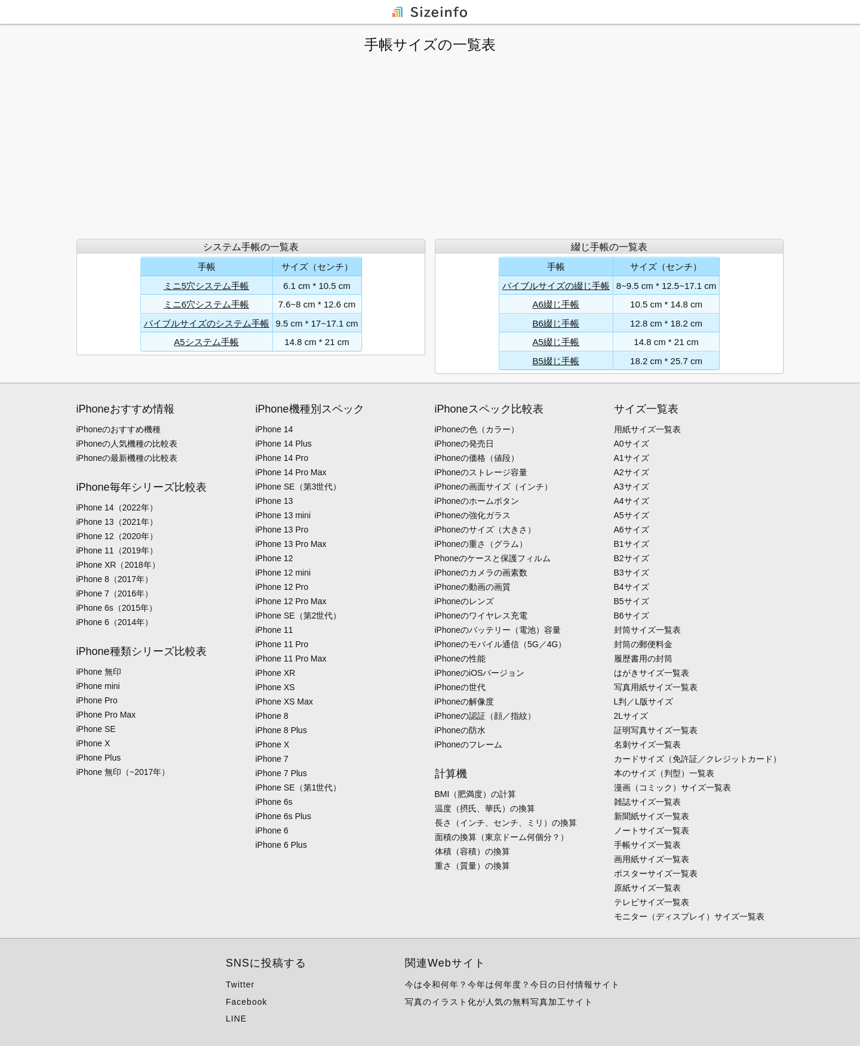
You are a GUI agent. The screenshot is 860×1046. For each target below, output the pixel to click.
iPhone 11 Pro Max (291, 658)
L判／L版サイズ (644, 701)
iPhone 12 (274, 558)
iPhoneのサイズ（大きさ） (485, 529)
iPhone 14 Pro (282, 458)
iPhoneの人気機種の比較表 (127, 443)
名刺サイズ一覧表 (647, 744)
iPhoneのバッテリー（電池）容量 (498, 630)
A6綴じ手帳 (556, 304)
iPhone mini (98, 686)
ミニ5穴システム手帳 (206, 286)
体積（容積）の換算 (472, 851)
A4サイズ (631, 501)
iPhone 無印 (98, 671)
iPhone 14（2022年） (117, 507)
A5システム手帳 (206, 342)
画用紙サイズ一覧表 (651, 859)
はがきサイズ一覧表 (651, 673)
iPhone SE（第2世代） (299, 615)
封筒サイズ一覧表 (647, 630)
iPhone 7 (272, 759)
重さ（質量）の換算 (472, 865)
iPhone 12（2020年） (117, 536)
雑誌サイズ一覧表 (647, 802)
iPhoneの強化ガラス (473, 515)
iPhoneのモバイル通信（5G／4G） (501, 644)
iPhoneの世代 (460, 687)
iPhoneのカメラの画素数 (481, 572)
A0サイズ (631, 443)
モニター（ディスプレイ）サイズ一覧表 (689, 916)
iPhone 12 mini (283, 572)
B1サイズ (631, 544)
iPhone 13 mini (283, 515)
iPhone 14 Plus (284, 443)
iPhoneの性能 (460, 658)
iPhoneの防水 (460, 730)
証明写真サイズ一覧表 (656, 730)
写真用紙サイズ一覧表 (656, 687)
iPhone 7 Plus (281, 773)
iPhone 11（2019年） (117, 550)
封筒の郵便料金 (643, 644)
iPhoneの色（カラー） (477, 429)
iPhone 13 (274, 501)
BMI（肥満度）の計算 (476, 794)
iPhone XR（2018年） (118, 565)
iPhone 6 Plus (281, 845)
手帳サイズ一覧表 (647, 845)
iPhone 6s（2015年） (116, 608)
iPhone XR (276, 673)
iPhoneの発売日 (464, 443)
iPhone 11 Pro (282, 644)
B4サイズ (631, 587)
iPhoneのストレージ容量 (481, 472)
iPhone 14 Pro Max (291, 472)
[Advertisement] (430, 146)
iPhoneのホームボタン (477, 501)
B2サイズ (631, 558)
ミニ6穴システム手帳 (206, 304)
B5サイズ (631, 601)
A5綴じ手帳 (556, 342)
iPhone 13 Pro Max (291, 544)
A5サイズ (631, 515)
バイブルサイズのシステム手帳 (206, 323)
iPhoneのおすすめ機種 (118, 429)
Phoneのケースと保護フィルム (493, 558)
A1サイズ (631, 458)
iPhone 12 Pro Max (291, 601)
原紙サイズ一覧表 (647, 888)
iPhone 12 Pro (282, 587)
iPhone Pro (97, 700)
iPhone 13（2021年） (117, 522)
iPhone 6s (274, 802)
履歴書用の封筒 (643, 658)
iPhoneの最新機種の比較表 (127, 458)
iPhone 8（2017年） (114, 579)
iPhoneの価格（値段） (477, 458)
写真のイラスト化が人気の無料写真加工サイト (499, 1002)
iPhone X (93, 743)
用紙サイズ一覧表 (647, 429)
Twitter (240, 984)
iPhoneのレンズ (464, 601)
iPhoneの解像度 (464, 701)
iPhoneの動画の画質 (473, 587)
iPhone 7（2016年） (114, 593)
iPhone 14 (274, 429)
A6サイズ (631, 529)
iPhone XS (275, 687)
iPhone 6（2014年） (114, 622)
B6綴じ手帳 (556, 323)
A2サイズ (631, 472)
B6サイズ (631, 615)
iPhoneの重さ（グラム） (481, 544)
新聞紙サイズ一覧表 (651, 816)
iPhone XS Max (285, 701)
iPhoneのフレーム (469, 744)
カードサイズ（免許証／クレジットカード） (697, 759)
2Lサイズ (631, 716)
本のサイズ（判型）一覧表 (664, 773)
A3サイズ (631, 486)
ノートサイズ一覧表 (651, 830)
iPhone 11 (274, 630)
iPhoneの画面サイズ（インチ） (494, 486)
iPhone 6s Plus (283, 816)
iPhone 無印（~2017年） (123, 772)
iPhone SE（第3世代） (299, 486)
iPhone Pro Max (106, 714)
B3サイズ (631, 572)
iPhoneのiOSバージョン (480, 673)
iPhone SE (96, 729)
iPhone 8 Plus (281, 730)
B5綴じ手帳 (556, 361)
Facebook (246, 1002)
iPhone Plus (98, 757)
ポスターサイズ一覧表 (656, 873)
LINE (236, 1018)
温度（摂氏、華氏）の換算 (485, 808)
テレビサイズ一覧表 (651, 902)
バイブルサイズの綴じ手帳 (556, 286)
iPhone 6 (272, 830)
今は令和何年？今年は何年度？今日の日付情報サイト (512, 984)
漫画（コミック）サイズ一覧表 (672, 787)
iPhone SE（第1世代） (299, 787)
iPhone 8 (272, 716)
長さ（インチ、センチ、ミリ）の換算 (506, 822)
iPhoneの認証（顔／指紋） (485, 716)
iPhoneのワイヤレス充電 (481, 615)
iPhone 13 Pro (282, 529)
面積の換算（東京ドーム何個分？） (502, 837)
